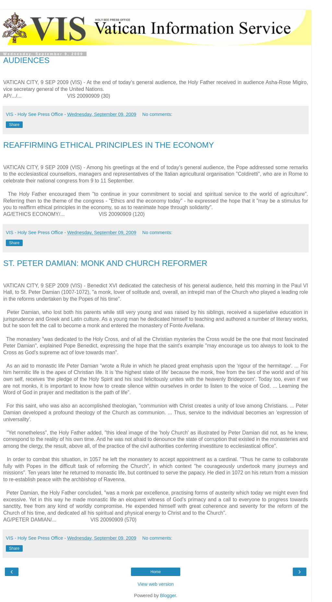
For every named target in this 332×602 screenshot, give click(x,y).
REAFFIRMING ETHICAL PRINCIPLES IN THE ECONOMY (108, 145)
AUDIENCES (26, 60)
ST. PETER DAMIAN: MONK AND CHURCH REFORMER (105, 263)
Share (14, 124)
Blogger (168, 595)
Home (155, 572)
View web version (155, 584)
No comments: (157, 114)
